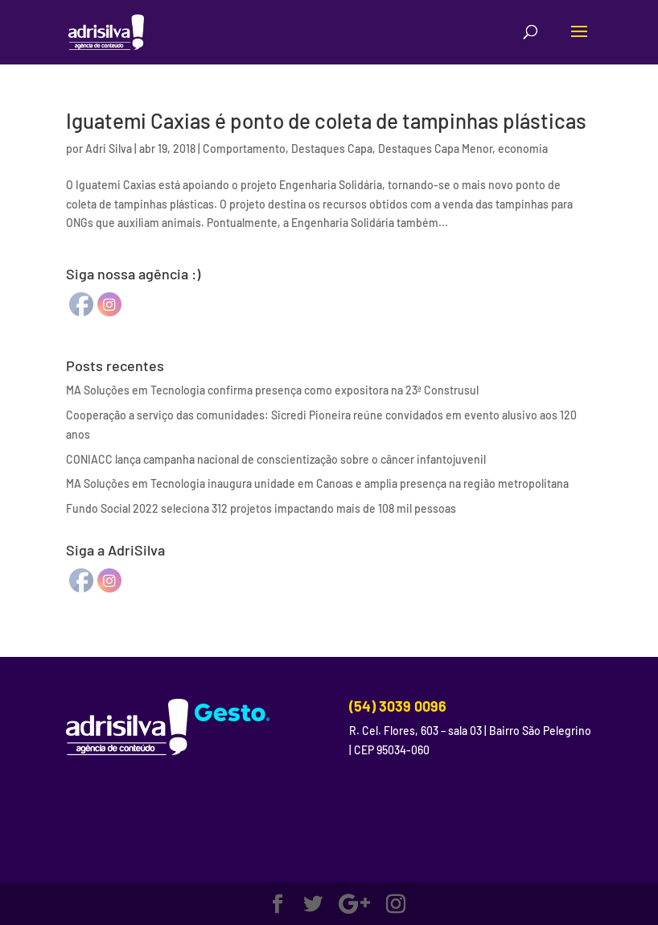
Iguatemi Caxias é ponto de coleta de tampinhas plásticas (326, 120)
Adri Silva (108, 148)
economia (523, 148)
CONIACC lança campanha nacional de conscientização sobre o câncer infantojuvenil (276, 459)
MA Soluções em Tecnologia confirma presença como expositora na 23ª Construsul (272, 390)
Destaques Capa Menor (435, 148)
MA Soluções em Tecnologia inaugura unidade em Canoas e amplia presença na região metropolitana (317, 483)
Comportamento (244, 148)
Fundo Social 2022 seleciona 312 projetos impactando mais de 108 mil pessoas (261, 508)
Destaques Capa (331, 148)
